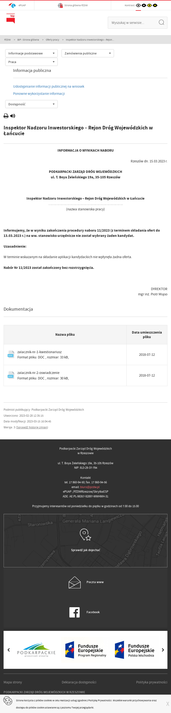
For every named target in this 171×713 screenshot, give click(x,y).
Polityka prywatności (151, 682)
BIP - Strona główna (28, 39)
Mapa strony (13, 682)
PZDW (7, 39)
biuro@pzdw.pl (89, 487)
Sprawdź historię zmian (32, 427)
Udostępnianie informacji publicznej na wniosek (48, 86)
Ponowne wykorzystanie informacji (39, 93)
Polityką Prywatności (100, 700)
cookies (48, 700)
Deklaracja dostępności (79, 682)
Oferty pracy (52, 39)
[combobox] (31, 53)
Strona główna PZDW (73, 5)
